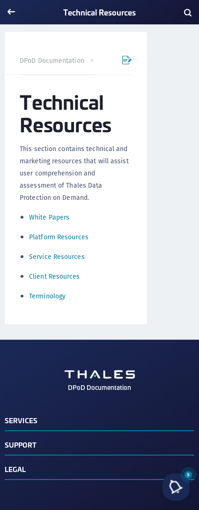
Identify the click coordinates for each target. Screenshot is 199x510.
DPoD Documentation (52, 60)
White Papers (49, 217)
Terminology (47, 296)
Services (21, 420)
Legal (15, 469)
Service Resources (57, 256)
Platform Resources (58, 237)
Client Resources (54, 276)
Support (21, 444)
